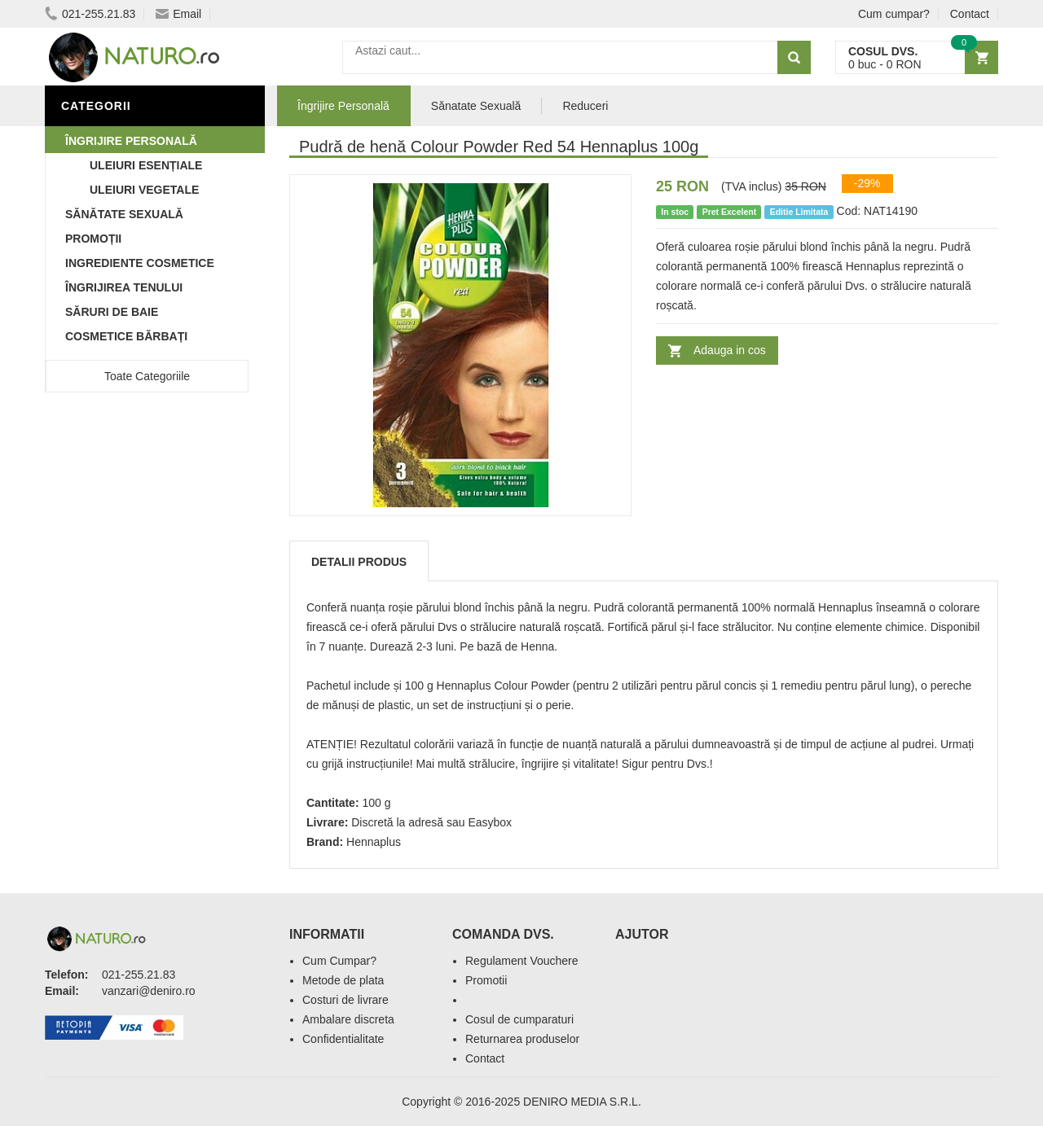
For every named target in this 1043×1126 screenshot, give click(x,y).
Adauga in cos (729, 350)
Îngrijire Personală (131, 140)
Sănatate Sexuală (476, 105)
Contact (969, 13)
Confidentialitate (343, 1038)
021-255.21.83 (90, 13)
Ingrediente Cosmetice (139, 262)
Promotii (486, 980)
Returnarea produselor (522, 1038)
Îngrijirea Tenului (124, 287)
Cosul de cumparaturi (519, 1019)
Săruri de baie (111, 311)
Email (178, 13)
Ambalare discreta (348, 1019)
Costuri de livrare (345, 999)
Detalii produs (359, 561)
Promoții (93, 238)
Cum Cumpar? (339, 960)
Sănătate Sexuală (124, 214)
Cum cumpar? (894, 13)
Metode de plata (343, 980)
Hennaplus (373, 841)
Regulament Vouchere (522, 960)
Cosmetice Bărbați (126, 336)
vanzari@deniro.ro (149, 990)
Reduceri (585, 105)
